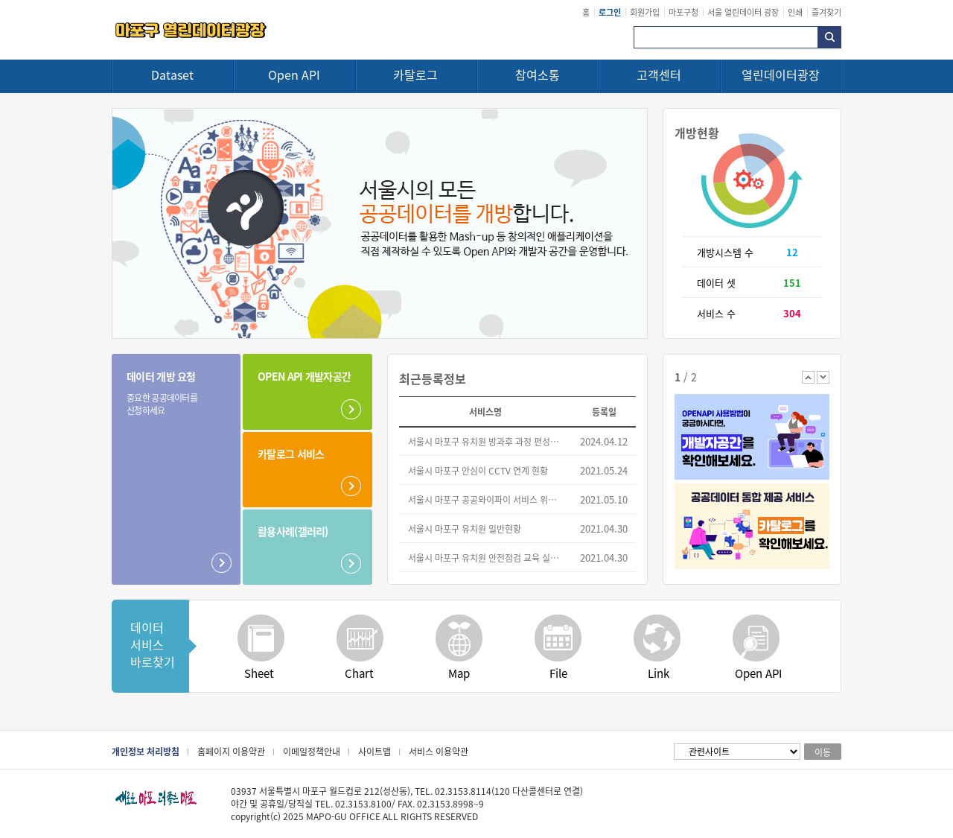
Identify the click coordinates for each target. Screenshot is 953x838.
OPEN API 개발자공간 (304, 376)
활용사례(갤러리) (293, 531)
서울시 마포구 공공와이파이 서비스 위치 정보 (486, 499)
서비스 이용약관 (438, 751)
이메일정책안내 (311, 751)
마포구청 (683, 12)
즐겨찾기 (826, 12)
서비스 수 (716, 313)
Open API (758, 673)
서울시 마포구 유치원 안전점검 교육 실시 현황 (486, 557)
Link (658, 673)
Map (459, 673)
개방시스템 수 (725, 252)
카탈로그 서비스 (291, 453)
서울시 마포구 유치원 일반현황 (464, 528)
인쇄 (795, 12)
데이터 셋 (716, 283)
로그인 (610, 12)
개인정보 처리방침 (145, 751)
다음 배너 (823, 377)
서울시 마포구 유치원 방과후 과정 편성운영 (486, 441)
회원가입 (645, 12)
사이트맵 (374, 751)
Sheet (259, 673)
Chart (359, 673)
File (558, 673)
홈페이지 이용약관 (231, 751)
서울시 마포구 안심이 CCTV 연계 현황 (478, 470)
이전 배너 (808, 377)
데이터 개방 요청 (166, 392)
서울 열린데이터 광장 (743, 12)
